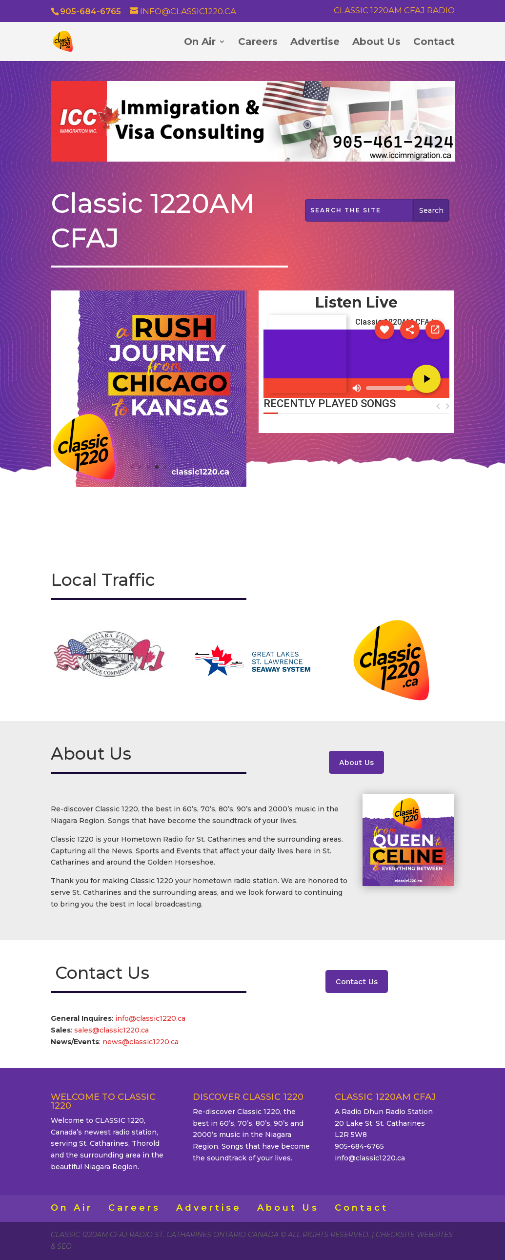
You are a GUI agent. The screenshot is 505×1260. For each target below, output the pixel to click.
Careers (258, 42)
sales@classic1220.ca (112, 1030)
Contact (434, 42)
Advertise (315, 42)
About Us (376, 42)
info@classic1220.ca (150, 1018)
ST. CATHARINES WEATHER (357, 476)
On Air (200, 42)
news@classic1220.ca (140, 1041)
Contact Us (357, 981)
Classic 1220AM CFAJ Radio (394, 10)
